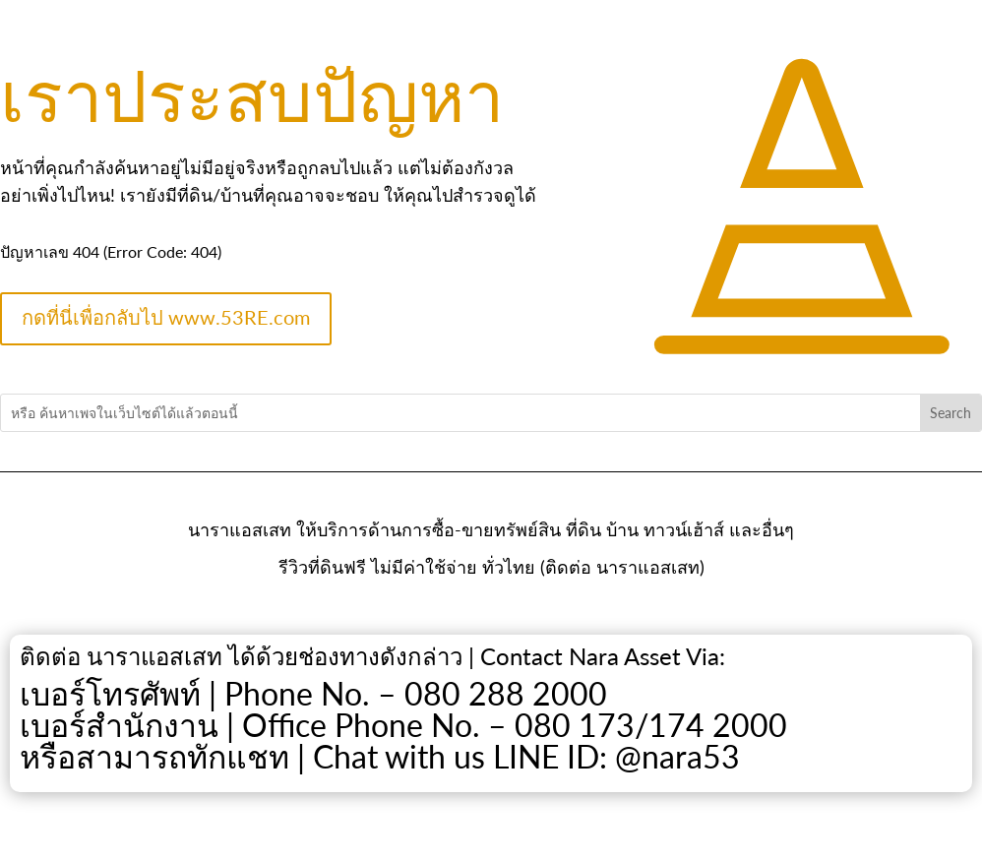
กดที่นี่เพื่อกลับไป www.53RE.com (166, 317)
